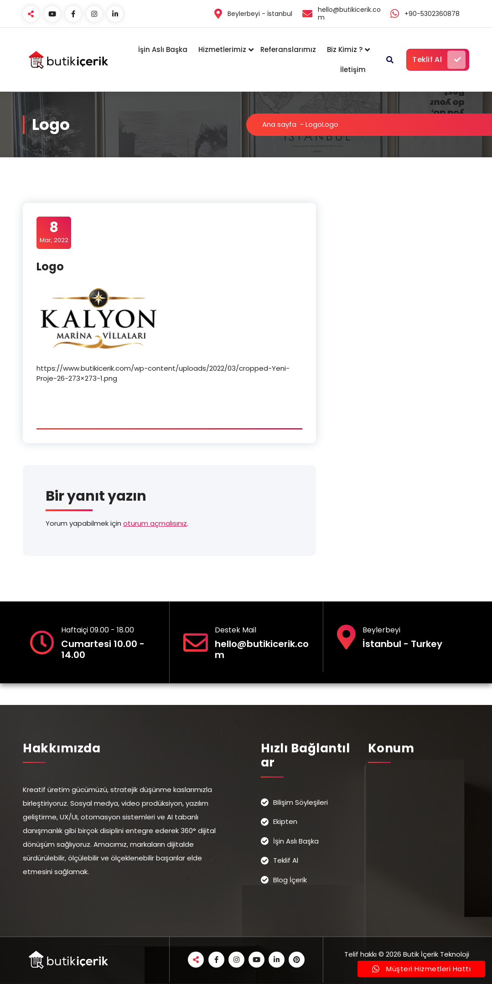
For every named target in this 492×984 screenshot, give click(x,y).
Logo (314, 124)
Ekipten (285, 821)
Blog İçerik (290, 880)
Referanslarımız (288, 49)
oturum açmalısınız (155, 523)
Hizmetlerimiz (222, 49)
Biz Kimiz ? (345, 49)
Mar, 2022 (54, 232)
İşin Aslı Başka (162, 49)
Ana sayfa (279, 124)
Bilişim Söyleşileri (300, 802)
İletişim (353, 69)
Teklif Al (439, 60)
